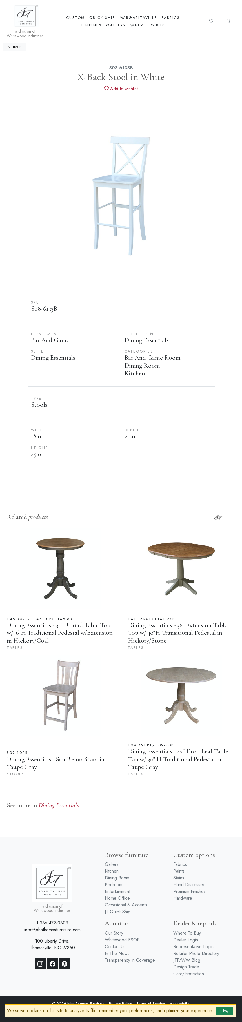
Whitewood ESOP (122, 940)
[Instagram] (40, 963)
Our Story (114, 933)
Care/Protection (188, 973)
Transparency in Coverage (130, 960)
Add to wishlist (121, 88)
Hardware (182, 898)
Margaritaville (138, 17)
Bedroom (113, 884)
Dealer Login (185, 940)
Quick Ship (102, 17)
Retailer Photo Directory (196, 953)
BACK (15, 47)
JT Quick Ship (117, 911)
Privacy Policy (120, 1003)
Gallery (116, 25)
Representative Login (193, 946)
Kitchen (112, 871)
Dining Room (117, 878)
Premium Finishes (189, 891)
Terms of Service (150, 1003)
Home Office (117, 898)
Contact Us (115, 946)
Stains (178, 878)
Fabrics (171, 17)
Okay (224, 1011)
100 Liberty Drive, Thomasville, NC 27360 (52, 944)
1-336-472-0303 (52, 923)
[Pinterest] (64, 963)
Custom (75, 17)
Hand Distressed (189, 884)
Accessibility (180, 1003)
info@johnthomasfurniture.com (52, 929)
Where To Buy (147, 25)
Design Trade (186, 967)
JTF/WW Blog (186, 960)
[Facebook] (52, 963)
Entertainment (117, 891)
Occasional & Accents (126, 905)
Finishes (91, 25)
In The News (117, 953)
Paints (179, 871)
